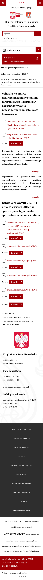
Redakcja (21, 456)
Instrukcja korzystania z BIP (21, 465)
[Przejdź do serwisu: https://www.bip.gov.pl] (21, 5)
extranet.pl (22, 573)
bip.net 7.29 (21, 576)
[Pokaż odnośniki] (3, 3)
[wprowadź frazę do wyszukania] (18, 33)
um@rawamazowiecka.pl (19, 387)
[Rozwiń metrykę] (16, 143)
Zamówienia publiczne (21, 438)
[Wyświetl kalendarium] (38, 49)
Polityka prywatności (21, 510)
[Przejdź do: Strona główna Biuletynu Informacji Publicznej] (2, 67)
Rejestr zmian (21, 474)
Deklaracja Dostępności (21, 483)
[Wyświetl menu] (40, 3)
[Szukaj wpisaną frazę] (37, 33)
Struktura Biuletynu (21, 447)
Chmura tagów (21, 501)
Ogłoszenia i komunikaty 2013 (13, 74)
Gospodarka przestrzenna (15, 67)
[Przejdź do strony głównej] (21, 20)
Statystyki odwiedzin (21, 492)
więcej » (35, 171)
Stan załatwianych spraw (21, 429)
